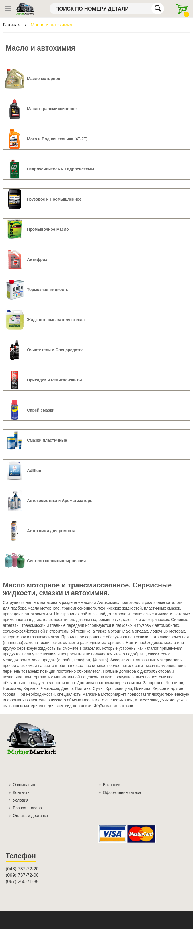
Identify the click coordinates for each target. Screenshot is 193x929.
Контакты (21, 792)
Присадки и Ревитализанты (54, 380)
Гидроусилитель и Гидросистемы (60, 169)
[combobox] (107, 8)
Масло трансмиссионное (52, 108)
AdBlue (34, 470)
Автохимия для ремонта (51, 530)
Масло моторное (43, 78)
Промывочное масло (48, 229)
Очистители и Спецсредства (55, 350)
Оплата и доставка (30, 815)
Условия (20, 800)
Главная (12, 24)
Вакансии (112, 784)
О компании (24, 784)
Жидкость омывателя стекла (56, 319)
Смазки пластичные (47, 440)
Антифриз (37, 259)
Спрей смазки (40, 410)
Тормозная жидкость (47, 289)
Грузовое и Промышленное (54, 199)
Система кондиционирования (56, 560)
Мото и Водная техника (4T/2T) (57, 139)
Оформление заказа (122, 792)
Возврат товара (27, 808)
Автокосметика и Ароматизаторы (60, 500)
